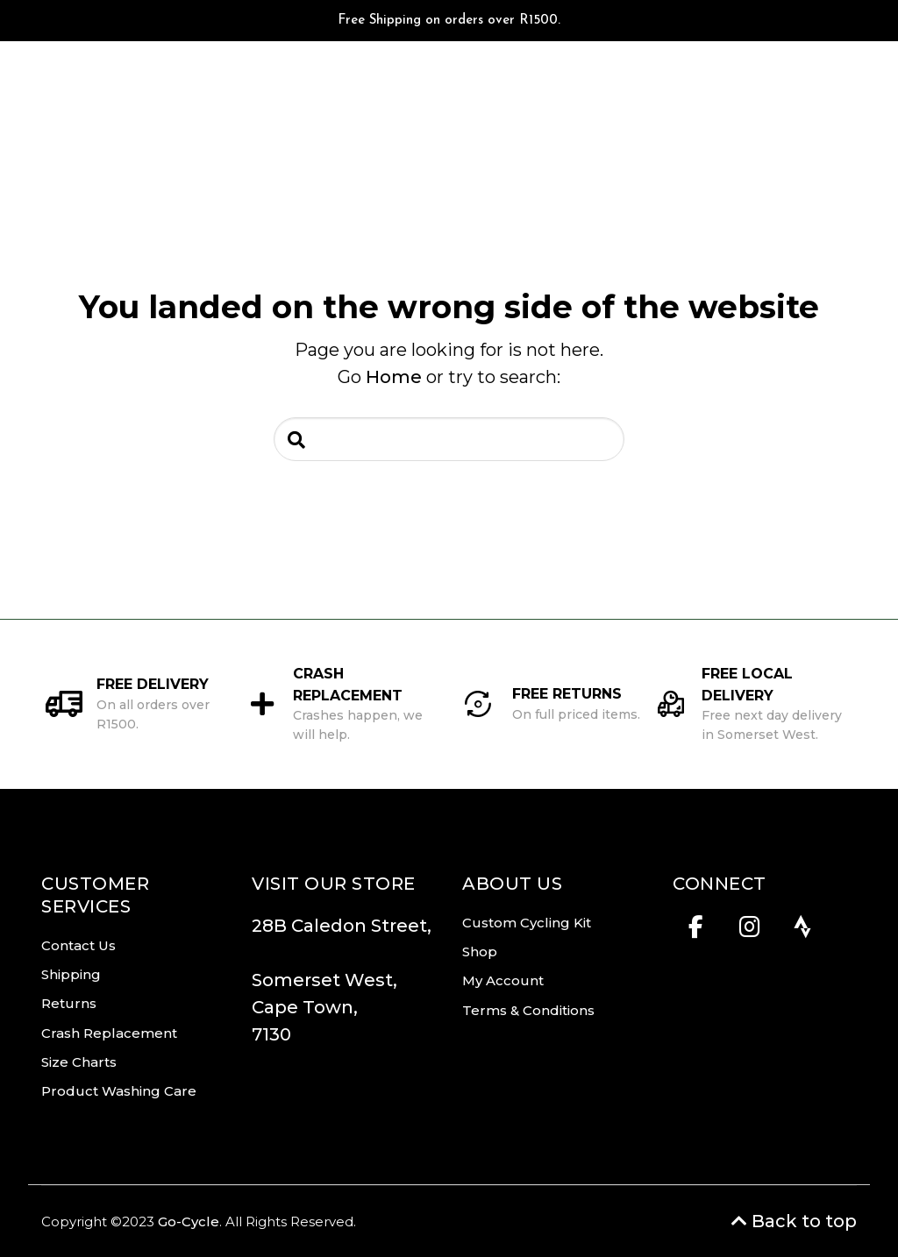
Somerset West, (324, 980)
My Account (503, 980)
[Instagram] (749, 931)
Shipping (71, 974)
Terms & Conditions (528, 1010)
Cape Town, (305, 1007)
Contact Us (78, 945)
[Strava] (803, 931)
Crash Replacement (109, 1033)
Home (394, 376)
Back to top (794, 1221)
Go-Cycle (188, 1221)
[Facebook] (696, 931)
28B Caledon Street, (341, 939)
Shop (479, 951)
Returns (68, 1003)
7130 (271, 1034)
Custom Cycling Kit (526, 922)
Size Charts (79, 1062)
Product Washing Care (118, 1091)
